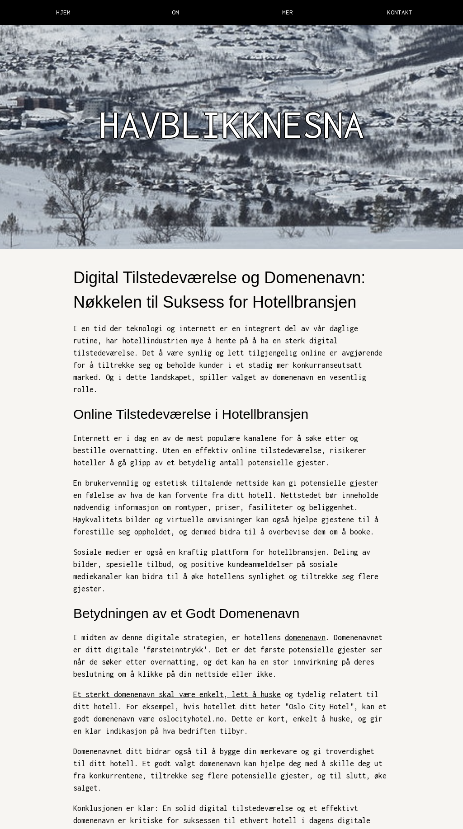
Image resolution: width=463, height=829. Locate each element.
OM (175, 12)
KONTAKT (399, 12)
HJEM (63, 12)
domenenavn (305, 637)
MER (287, 12)
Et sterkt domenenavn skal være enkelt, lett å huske (177, 694)
